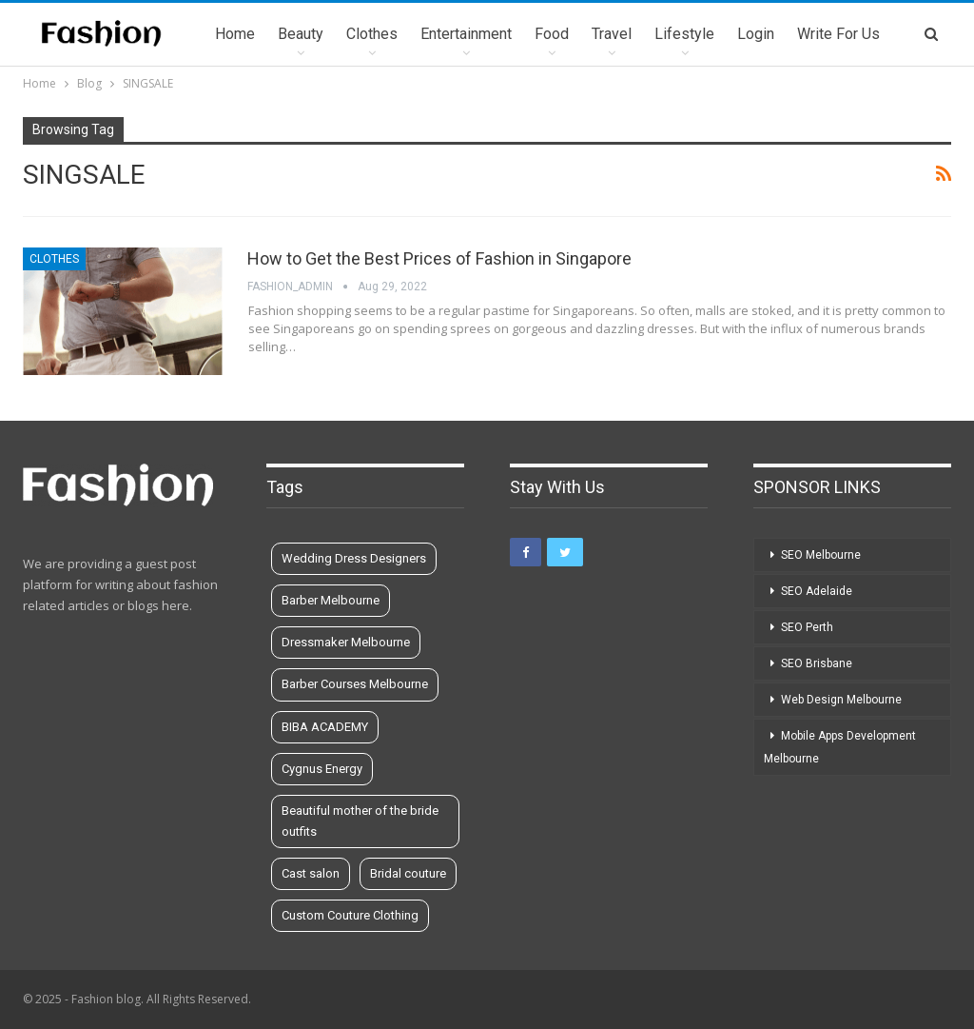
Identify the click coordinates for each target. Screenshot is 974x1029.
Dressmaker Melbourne (346, 642)
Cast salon (311, 873)
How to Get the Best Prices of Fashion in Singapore (439, 258)
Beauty (300, 34)
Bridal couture (408, 873)
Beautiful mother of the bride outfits (360, 821)
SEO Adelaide (816, 591)
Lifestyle (684, 34)
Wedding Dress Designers (354, 558)
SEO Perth (807, 627)
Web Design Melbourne (841, 699)
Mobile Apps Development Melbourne (840, 747)
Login (755, 34)
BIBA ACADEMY (325, 727)
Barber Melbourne (331, 600)
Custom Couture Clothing (350, 915)
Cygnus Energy (322, 769)
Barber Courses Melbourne (355, 684)
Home (235, 34)
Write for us (838, 34)
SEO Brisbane (816, 663)
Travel (612, 34)
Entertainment (466, 34)
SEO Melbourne (821, 555)
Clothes (372, 34)
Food (552, 34)
